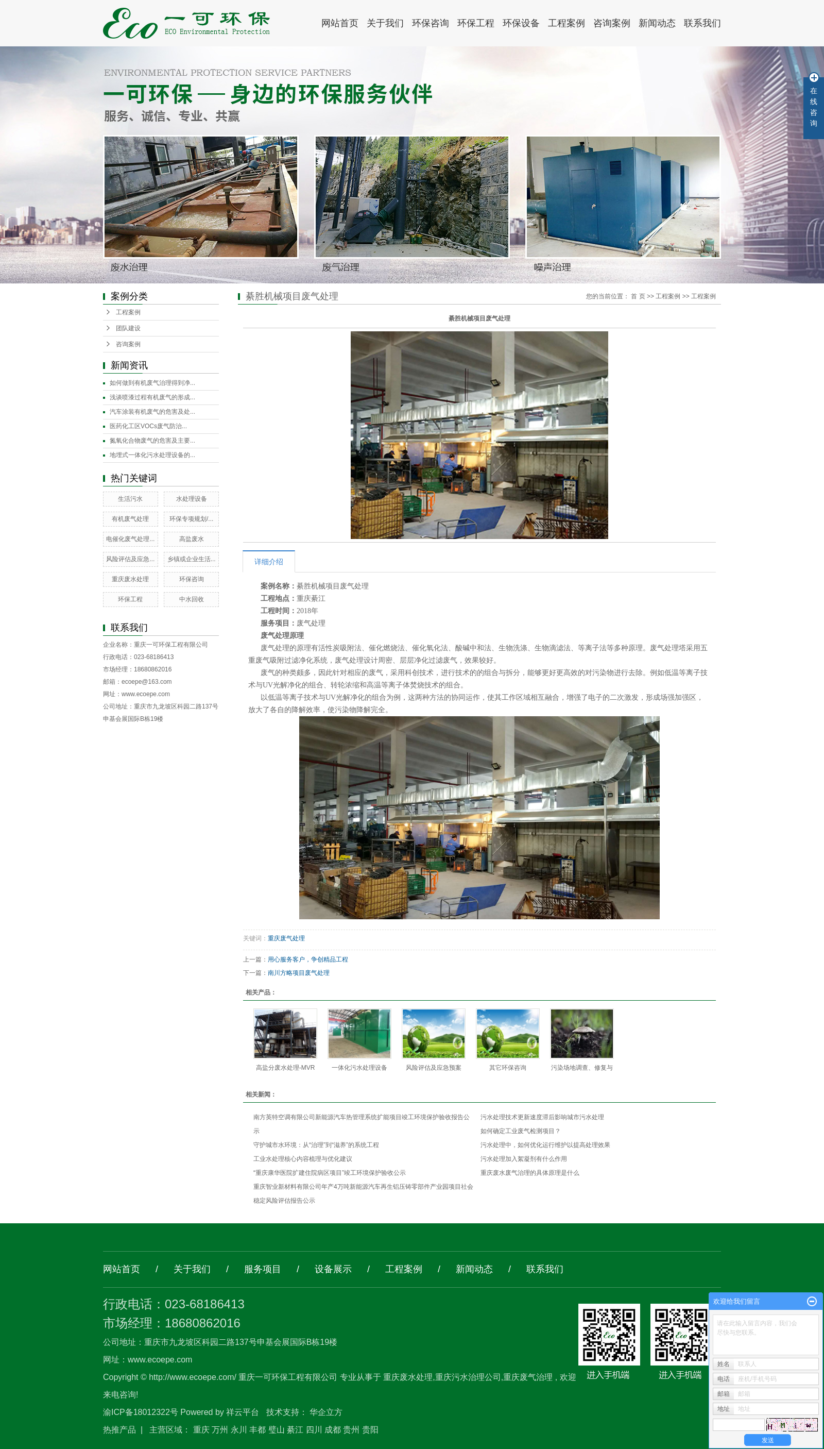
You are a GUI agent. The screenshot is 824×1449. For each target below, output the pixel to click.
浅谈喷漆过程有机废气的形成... (152, 397)
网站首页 (339, 23)
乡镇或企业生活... (191, 559)
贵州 (351, 1429)
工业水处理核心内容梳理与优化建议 (302, 1158)
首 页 (638, 296)
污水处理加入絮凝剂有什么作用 (523, 1158)
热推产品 (119, 1429)
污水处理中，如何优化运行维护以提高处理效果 (545, 1145)
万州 (220, 1429)
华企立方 (326, 1412)
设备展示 (333, 1269)
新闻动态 (657, 23)
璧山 (276, 1429)
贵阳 (370, 1429)
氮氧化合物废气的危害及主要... (152, 440)
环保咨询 (430, 23)
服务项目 (262, 1269)
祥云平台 (242, 1412)
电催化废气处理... (130, 539)
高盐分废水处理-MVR (285, 1067)
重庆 (201, 1429)
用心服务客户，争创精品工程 (308, 959)
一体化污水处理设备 (359, 1067)
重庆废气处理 (286, 938)
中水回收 (191, 599)
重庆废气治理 (528, 1377)
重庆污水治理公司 (468, 1377)
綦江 (295, 1429)
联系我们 (702, 23)
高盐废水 (191, 539)
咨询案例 (611, 23)
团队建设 (128, 328)
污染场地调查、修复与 (582, 1067)
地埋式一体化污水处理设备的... (152, 455)
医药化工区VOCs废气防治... (148, 426)
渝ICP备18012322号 (140, 1412)
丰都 (257, 1429)
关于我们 (385, 23)
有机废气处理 (130, 519)
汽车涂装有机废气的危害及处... (152, 411)
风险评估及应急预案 (433, 1067)
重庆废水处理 (130, 579)
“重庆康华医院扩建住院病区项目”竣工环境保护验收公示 (329, 1172)
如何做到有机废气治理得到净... (152, 382)
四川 (314, 1429)
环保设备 (521, 23)
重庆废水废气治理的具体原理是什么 (529, 1172)
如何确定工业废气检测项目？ (520, 1131)
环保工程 (475, 23)
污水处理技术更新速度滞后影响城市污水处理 (542, 1117)
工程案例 (566, 23)
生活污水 (130, 498)
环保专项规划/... (191, 519)
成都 (332, 1429)
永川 (239, 1429)
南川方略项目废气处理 (299, 972)
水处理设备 (191, 498)
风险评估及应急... (130, 559)
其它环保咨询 (507, 1067)
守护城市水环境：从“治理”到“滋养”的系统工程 (316, 1145)
